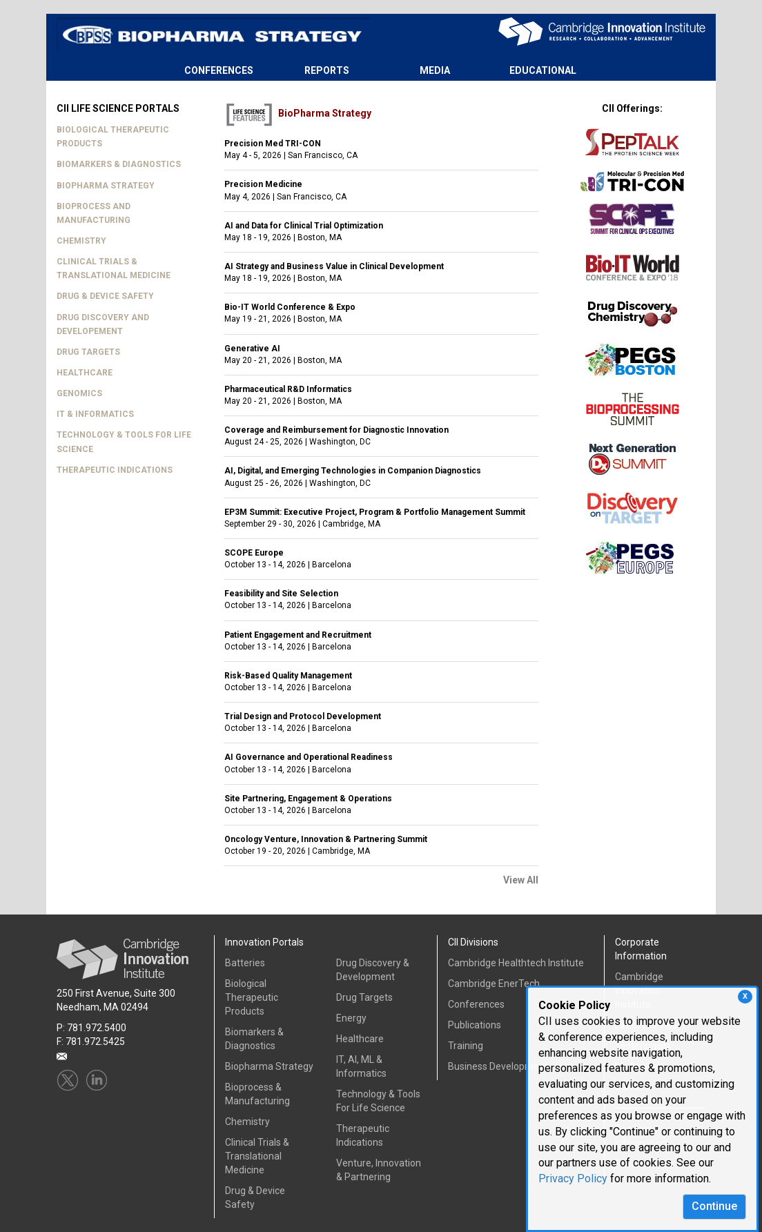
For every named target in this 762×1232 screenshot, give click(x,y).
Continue (714, 1206)
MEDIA (435, 70)
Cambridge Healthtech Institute (516, 962)
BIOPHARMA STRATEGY (106, 185)
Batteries (245, 962)
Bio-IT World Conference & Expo (289, 307)
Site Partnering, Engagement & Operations (308, 798)
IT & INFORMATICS (95, 414)
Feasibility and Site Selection (281, 593)
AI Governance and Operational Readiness (308, 757)
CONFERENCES (218, 70)
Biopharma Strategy (269, 1066)
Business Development (498, 1066)
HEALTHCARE (85, 373)
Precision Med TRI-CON (272, 143)
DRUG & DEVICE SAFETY (105, 296)
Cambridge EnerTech (494, 983)
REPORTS (326, 70)
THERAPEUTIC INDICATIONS (115, 470)
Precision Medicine (263, 184)
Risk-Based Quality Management (288, 676)
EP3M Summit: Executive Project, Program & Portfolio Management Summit (374, 512)
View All (520, 880)
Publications (474, 1024)
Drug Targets (364, 997)
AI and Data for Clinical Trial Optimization (303, 226)
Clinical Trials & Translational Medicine (257, 1156)
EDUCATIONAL (542, 70)
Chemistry (247, 1121)
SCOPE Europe (254, 553)
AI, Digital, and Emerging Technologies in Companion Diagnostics (352, 471)
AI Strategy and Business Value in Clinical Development (334, 266)
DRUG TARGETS (88, 352)
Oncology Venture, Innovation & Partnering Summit (325, 839)
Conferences (476, 1004)
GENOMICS (79, 393)
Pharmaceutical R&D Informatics (288, 389)
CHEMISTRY (81, 241)
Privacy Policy (572, 1178)
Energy (351, 1018)
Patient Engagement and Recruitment (297, 635)
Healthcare (360, 1038)
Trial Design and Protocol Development (302, 716)
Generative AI (252, 348)
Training (465, 1045)
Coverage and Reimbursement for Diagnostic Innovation (336, 430)
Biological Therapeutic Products (251, 997)
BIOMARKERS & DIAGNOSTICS (119, 164)
